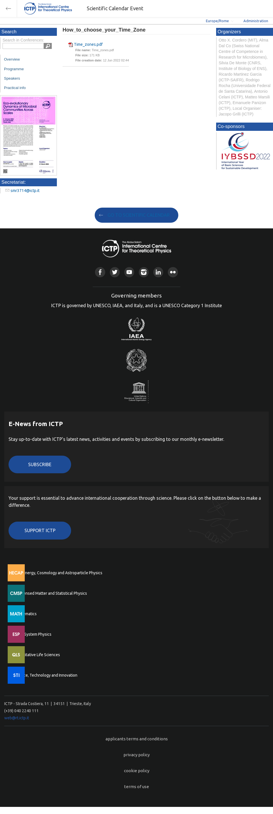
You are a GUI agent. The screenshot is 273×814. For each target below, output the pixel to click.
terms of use (136, 786)
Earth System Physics (32, 634)
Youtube (129, 272)
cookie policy (136, 770)
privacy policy (136, 754)
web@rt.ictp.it (16, 718)
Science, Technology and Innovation (45, 675)
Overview (12, 59)
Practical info (15, 88)
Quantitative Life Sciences (37, 654)
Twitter (115, 272)
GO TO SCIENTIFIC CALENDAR (138, 215)
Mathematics (25, 613)
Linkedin (158, 272)
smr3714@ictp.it (25, 190)
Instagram (144, 272)
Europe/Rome (217, 21)
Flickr (173, 272)
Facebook (100, 272)
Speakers (12, 78)
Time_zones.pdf (88, 44)
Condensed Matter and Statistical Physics (50, 593)
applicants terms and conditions (137, 738)
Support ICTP (39, 530)
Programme (14, 69)
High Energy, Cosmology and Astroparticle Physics (58, 573)
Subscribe (39, 464)
